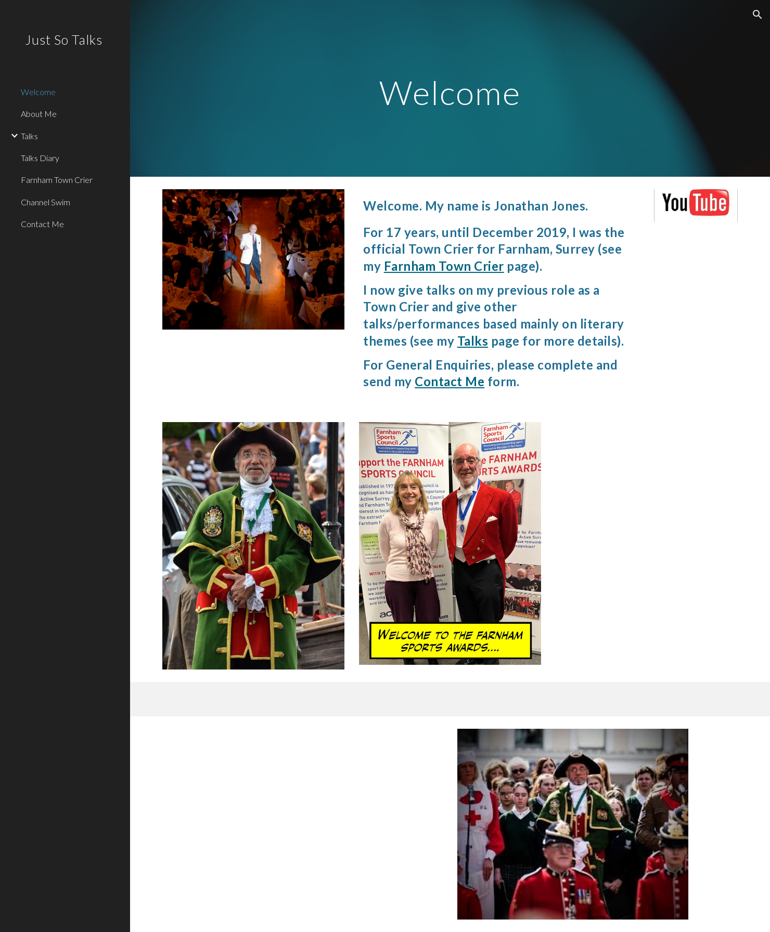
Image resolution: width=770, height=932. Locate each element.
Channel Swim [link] (45, 202)
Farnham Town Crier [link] (57, 180)
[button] (757, 14)
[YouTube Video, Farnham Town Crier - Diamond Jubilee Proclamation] (302, 823)
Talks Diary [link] (40, 158)
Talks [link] (29, 136)
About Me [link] (39, 114)
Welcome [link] (38, 92)
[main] (450, 88)
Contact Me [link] (42, 224)
